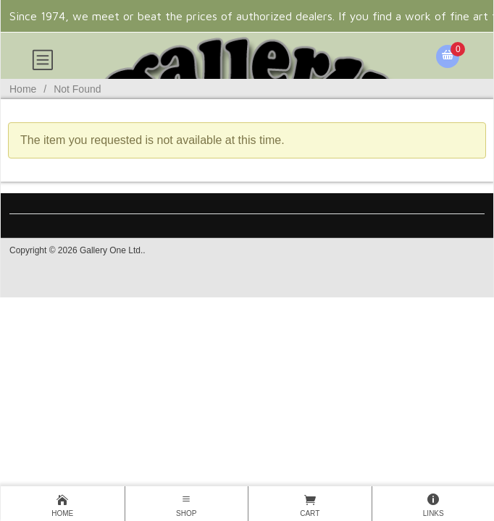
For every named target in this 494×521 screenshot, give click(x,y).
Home (22, 89)
